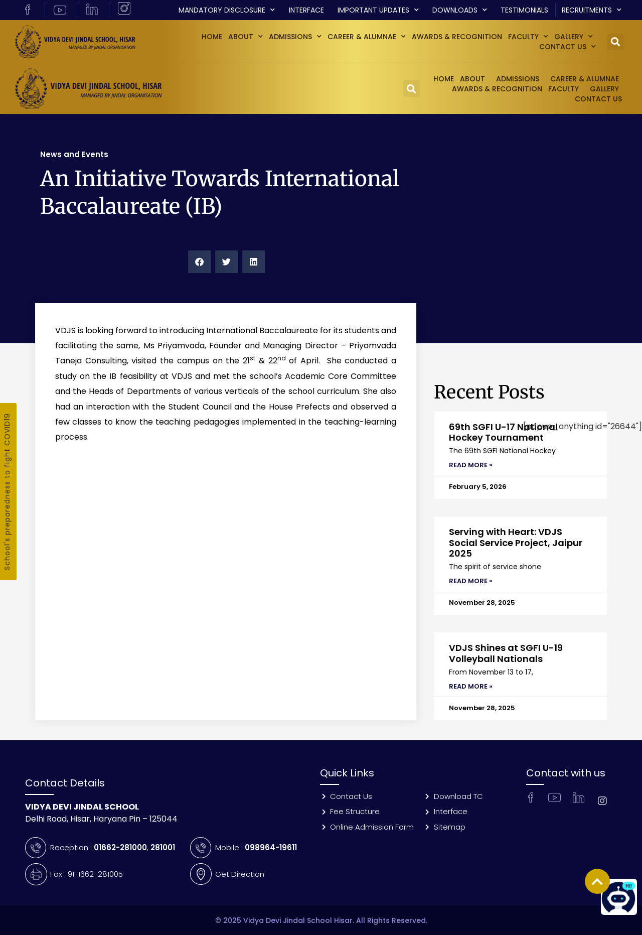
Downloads (459, 10)
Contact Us (567, 47)
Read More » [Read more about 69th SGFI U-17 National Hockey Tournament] (471, 465)
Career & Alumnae (367, 37)
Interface (306, 10)
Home (212, 37)
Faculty (528, 37)
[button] (615, 42)
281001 (162, 847)
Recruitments (591, 10)
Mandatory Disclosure (227, 10)
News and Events (74, 154)
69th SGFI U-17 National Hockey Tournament (503, 432)
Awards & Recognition (457, 37)
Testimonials (524, 10)
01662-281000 (120, 847)
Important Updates (378, 10)
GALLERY (573, 37)
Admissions (295, 37)
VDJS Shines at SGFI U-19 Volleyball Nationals (506, 653)
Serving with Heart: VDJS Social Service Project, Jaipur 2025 (515, 542)
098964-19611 (271, 847)
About (245, 37)
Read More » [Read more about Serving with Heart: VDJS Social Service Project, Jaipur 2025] (471, 581)
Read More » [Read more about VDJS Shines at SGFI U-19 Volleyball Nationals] (471, 686)
